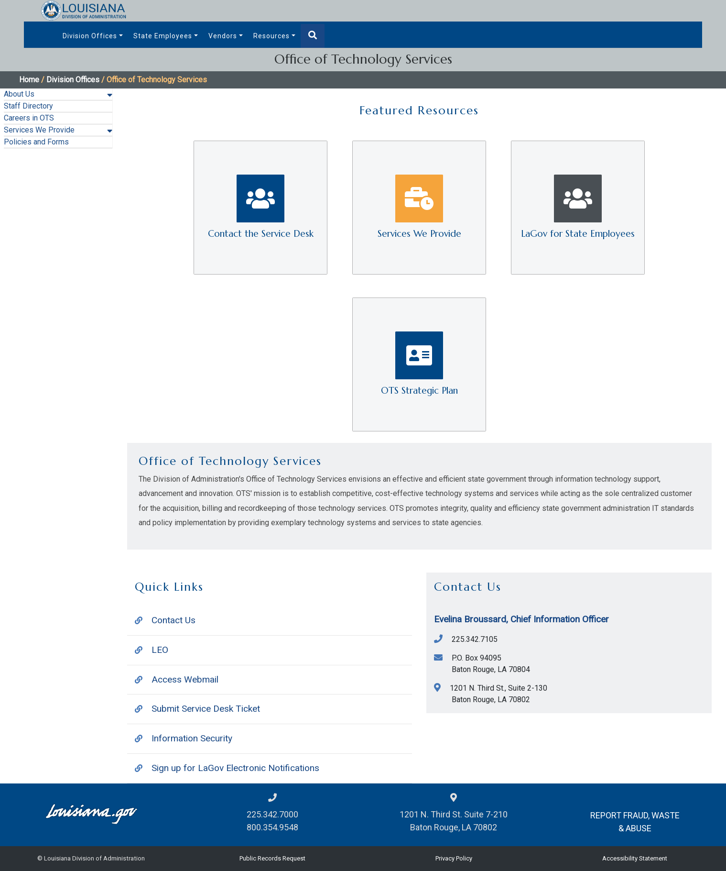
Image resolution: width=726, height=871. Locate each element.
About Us (19, 94)
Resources (271, 36)
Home (29, 79)
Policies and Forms (36, 141)
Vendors (222, 36)
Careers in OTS (29, 117)
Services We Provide (39, 129)
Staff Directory (28, 105)
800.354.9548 (272, 827)
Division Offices (90, 36)
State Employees (162, 36)
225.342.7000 (272, 814)
